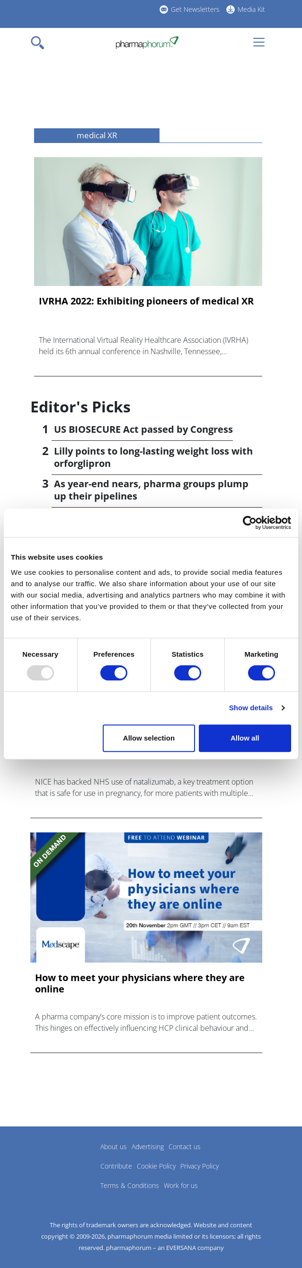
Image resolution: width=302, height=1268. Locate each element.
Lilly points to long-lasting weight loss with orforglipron (153, 457)
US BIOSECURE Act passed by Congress (143, 429)
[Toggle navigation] (40, 43)
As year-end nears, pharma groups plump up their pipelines (151, 489)
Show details (251, 708)
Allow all (245, 738)
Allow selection (149, 738)
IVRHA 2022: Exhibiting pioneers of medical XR (146, 301)
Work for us (181, 1185)
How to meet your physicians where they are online (140, 983)
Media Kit (251, 9)
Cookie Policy (156, 1165)
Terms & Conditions (129, 1185)
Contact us (185, 1146)
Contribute (116, 1165)
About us (113, 1146)
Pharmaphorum (56, 1160)
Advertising (148, 1146)
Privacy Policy (199, 1165)
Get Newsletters (195, 9)
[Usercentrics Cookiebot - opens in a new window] (249, 523)
